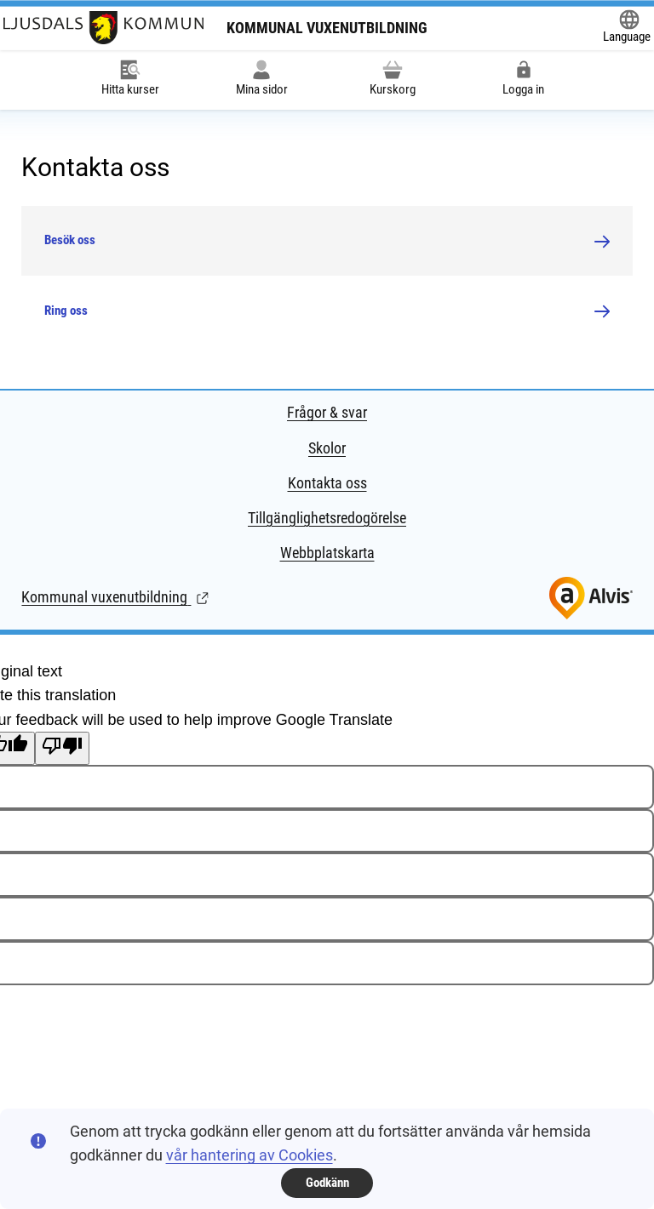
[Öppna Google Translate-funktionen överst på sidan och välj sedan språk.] (627, 28)
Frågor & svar (327, 412)
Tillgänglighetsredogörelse (327, 518)
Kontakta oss (327, 483)
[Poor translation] (62, 748)
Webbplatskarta (327, 553)
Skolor (327, 448)
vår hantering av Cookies (249, 1155)
